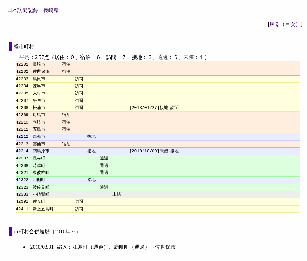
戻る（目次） (285, 24)
